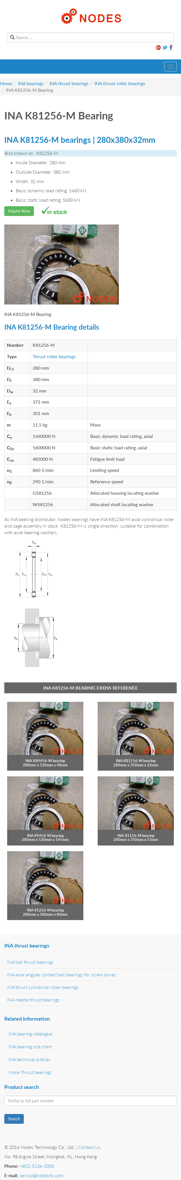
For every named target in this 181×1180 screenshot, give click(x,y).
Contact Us (89, 1147)
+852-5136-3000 (37, 1166)
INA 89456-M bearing (45, 835)
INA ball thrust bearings (30, 962)
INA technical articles (29, 1059)
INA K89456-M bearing (45, 760)
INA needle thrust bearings (33, 999)
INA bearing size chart (30, 1046)
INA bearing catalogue (30, 1033)
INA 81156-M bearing (135, 835)
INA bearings (31, 83)
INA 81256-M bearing (45, 910)
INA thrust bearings (69, 83)
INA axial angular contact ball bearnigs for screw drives (61, 974)
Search (14, 1118)
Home (6, 83)
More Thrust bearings (30, 1072)
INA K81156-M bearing (136, 760)
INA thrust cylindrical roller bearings (43, 987)
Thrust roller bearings (54, 356)
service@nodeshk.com (41, 1175)
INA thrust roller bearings (120, 83)
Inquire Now (19, 211)
